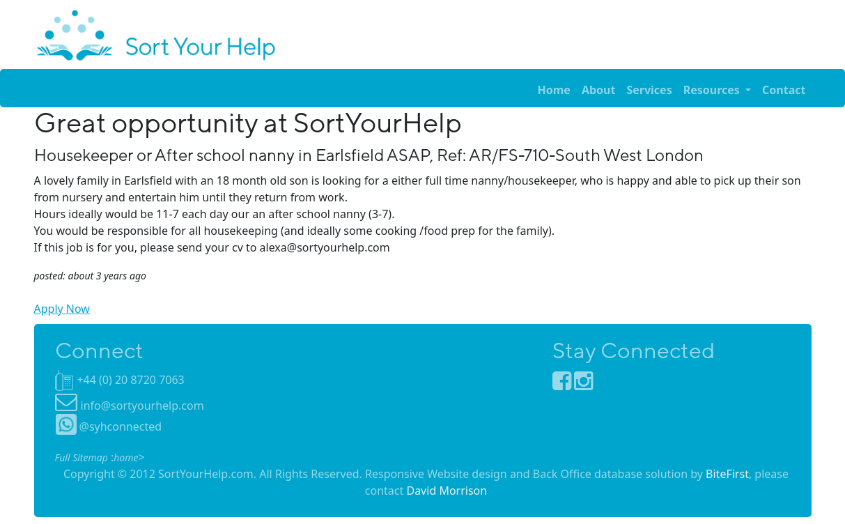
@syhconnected (109, 426)
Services (649, 90)
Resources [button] (713, 90)
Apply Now (62, 308)
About (599, 90)
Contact (783, 90)
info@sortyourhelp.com (142, 405)
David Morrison (446, 490)
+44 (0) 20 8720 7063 (130, 379)
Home (553, 90)
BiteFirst (727, 473)
